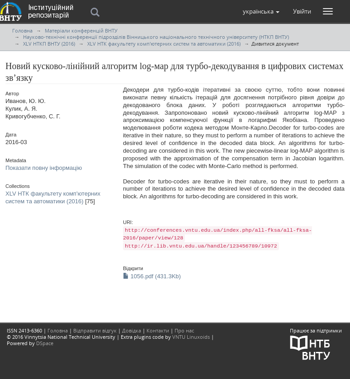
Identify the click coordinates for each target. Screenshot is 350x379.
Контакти (158, 330)
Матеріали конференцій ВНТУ (81, 30)
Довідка (131, 330)
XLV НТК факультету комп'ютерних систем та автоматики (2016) (164, 43)
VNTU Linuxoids (191, 336)
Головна (22, 30)
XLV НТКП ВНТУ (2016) (49, 43)
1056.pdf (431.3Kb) (152, 276)
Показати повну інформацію (43, 167)
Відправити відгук (95, 330)
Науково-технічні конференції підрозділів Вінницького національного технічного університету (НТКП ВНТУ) (156, 36)
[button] (261, 11)
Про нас (184, 330)
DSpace (44, 343)
